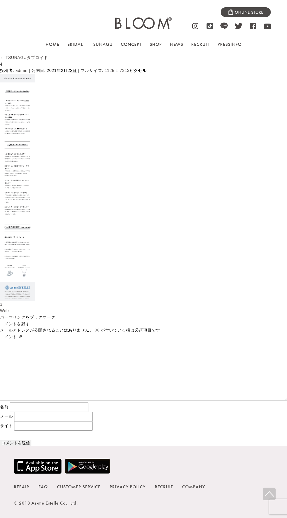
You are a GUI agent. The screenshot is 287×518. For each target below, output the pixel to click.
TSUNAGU (102, 44)
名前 (4, 407)
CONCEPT (131, 44)
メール (6, 416)
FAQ (43, 487)
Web (4, 311)
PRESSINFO (230, 44)
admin (21, 70)
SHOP (156, 44)
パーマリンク (13, 317)
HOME (52, 44)
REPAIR (21, 487)
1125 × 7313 (117, 70)
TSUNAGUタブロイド (24, 57)
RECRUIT (200, 44)
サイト (6, 425)
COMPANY (193, 487)
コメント (11, 337)
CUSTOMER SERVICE (79, 487)
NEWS (176, 44)
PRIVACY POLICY (128, 487)
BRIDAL (75, 44)
